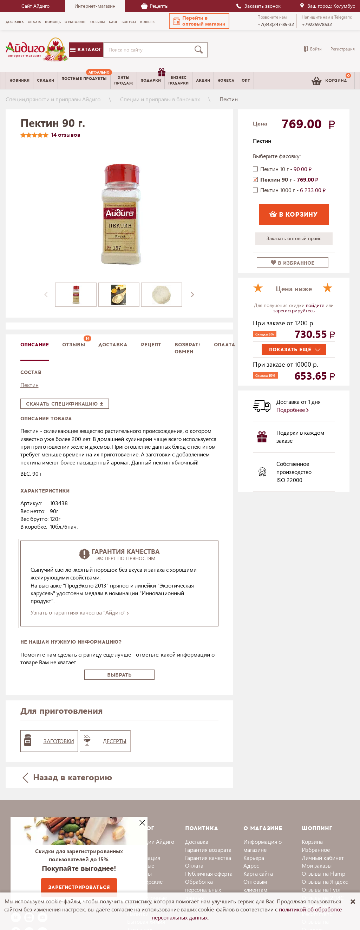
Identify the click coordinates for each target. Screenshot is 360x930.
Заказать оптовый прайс (294, 238)
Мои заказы (317, 865)
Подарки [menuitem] (152, 77)
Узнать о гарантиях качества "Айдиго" (80, 612)
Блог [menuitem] (113, 22)
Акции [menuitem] (203, 80)
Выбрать (119, 675)
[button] (199, 21)
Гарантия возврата (208, 849)
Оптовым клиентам (255, 885)
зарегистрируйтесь (294, 310)
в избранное (292, 263)
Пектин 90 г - (289, 179)
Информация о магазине (262, 845)
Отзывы (73, 344)
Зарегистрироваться (79, 887)
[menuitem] (84, 80)
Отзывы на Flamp (323, 873)
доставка (112, 344)
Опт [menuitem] (246, 80)
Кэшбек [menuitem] (147, 22)
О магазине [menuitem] (75, 22)
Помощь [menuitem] (53, 22)
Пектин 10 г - (286, 168)
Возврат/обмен (188, 348)
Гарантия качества (208, 857)
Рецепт (151, 344)
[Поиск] (200, 49)
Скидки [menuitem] (45, 80)
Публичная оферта (209, 873)
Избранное (316, 849)
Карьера (253, 857)
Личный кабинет (323, 857)
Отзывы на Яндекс (325, 881)
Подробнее (292, 409)
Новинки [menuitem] (19, 80)
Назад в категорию (67, 777)
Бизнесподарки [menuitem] (178, 80)
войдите (316, 305)
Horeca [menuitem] (225, 80)
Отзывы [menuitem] (97, 22)
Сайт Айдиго (35, 5)
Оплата (224, 344)
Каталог (86, 49)
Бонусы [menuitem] (129, 22)
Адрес (251, 865)
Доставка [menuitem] (15, 22)
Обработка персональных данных (203, 889)
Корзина (312, 841)
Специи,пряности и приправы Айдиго (53, 99)
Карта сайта (258, 873)
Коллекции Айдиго (150, 841)
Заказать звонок (258, 5)
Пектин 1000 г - (293, 190)
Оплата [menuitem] (34, 22)
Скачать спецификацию (65, 404)
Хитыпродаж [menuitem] (123, 80)
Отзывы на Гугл (321, 889)
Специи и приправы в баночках (160, 99)
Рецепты (155, 5)
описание (34, 344)
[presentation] (46, 295)
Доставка (196, 841)
